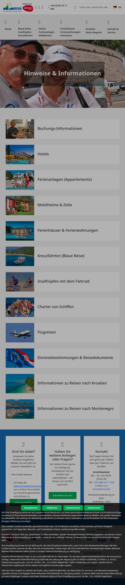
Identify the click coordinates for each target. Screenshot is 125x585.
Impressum (94, 507)
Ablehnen (52, 507)
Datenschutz (73, 507)
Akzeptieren (30, 507)
